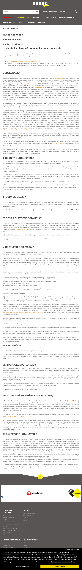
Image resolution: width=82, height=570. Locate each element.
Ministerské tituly (9, 23)
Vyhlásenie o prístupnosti (11, 524)
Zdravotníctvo (49, 17)
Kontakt (62, 12)
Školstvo (36, 17)
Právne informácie (8, 522)
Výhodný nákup (8, 17)
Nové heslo (6, 532)
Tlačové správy (28, 516)
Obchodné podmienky (50, 12)
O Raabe (25, 543)
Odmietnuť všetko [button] (73, 549)
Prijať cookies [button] (60, 566)
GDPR (4, 535)
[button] (66, 12)
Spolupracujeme (8, 547)
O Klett (25, 545)
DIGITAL (21, 23)
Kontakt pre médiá (29, 514)
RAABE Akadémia (12, 28)
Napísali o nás (27, 518)
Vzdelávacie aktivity (66, 17)
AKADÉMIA (31, 23)
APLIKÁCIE (41, 23)
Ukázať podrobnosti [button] (22, 566)
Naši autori (26, 547)
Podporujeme (7, 543)
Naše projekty (7, 545)
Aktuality (25, 520)
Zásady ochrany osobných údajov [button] (63, 562)
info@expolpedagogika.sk (23, 84)
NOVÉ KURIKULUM (23, 17)
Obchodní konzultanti (10, 528)
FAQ (4, 515)
